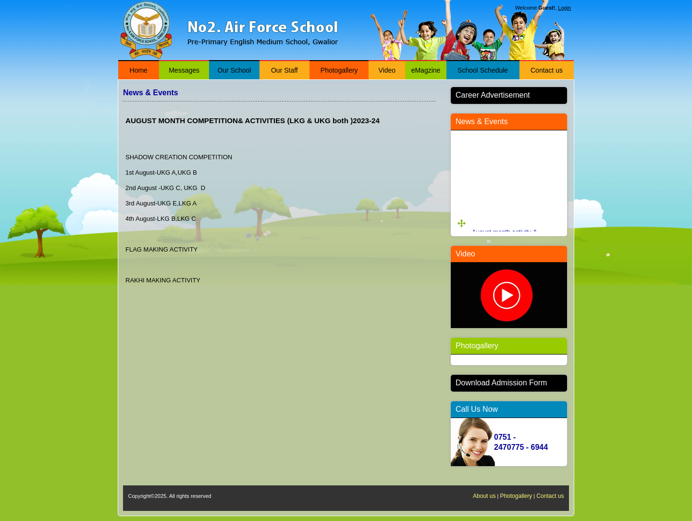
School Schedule (482, 70)
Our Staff (284, 70)
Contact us (547, 70)
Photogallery (339, 70)
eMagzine (426, 70)
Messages (184, 70)
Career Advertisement (493, 95)
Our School (234, 70)
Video (387, 70)
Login (564, 8)
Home (139, 70)
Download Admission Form (501, 383)
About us (484, 496)
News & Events (481, 121)
